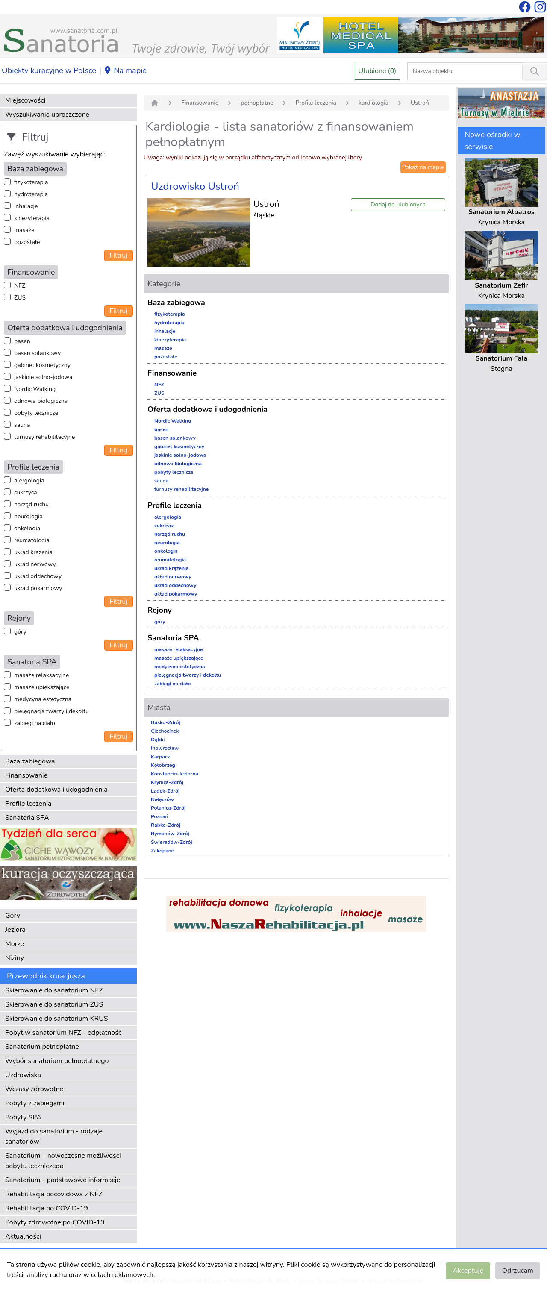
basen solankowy (37, 353)
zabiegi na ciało (34, 723)
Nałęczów (162, 799)
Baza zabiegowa (30, 761)
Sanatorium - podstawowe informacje (62, 1180)
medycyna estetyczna (42, 699)
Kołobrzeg (163, 765)
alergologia (29, 480)
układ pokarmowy (38, 588)
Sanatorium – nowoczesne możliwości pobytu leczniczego (63, 1161)
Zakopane (162, 850)
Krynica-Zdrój (167, 782)
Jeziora (15, 929)
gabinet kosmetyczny (42, 365)
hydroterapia (31, 194)
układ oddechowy (38, 576)
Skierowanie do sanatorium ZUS (54, 1004)
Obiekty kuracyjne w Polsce (49, 70)
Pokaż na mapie (423, 167)
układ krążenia (33, 552)
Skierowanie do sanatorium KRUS (56, 1018)
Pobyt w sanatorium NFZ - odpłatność (63, 1032)
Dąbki (158, 739)
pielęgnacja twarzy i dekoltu (51, 711)
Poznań (159, 816)
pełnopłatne (257, 103)
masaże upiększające (42, 687)
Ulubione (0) (378, 71)
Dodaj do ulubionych (398, 204)
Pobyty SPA (23, 1117)
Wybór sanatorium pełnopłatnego (57, 1061)
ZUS (20, 298)
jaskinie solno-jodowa (43, 377)
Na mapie (125, 70)
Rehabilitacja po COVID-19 (46, 1208)
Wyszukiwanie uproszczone (47, 114)
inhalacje (26, 206)
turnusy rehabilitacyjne (44, 437)
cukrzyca (25, 492)
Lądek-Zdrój (165, 790)
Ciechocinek (165, 731)
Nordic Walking (35, 389)
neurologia (28, 516)
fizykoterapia (31, 182)
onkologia (27, 528)
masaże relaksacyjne (41, 675)
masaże (24, 230)
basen (22, 341)
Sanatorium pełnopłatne (42, 1046)
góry (20, 632)
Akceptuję (468, 1270)
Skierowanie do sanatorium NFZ (54, 990)
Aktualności (23, 1236)
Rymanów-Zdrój (170, 833)
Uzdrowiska (23, 1075)
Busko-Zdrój (165, 722)
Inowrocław (165, 748)
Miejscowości (25, 100)
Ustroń (420, 103)
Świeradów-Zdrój (171, 842)
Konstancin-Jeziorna (174, 773)
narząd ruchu (31, 504)
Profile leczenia (28, 803)
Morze (14, 943)
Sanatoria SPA (27, 817)
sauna (22, 425)
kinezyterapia (32, 218)
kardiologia (373, 103)
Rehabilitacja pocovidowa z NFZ (54, 1194)
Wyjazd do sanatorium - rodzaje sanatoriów (54, 1136)
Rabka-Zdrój (165, 825)
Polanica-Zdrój (168, 808)
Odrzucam (517, 1270)
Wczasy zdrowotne (34, 1089)
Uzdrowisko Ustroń (195, 186)
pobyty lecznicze (36, 413)
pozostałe (27, 242)
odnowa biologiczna (41, 401)
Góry (12, 915)
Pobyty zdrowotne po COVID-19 (55, 1222)
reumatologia (32, 540)
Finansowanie (26, 775)
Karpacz (160, 756)
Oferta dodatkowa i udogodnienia (56, 789)
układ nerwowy (35, 564)
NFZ (19, 286)
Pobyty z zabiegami (34, 1103)
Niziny (14, 958)
